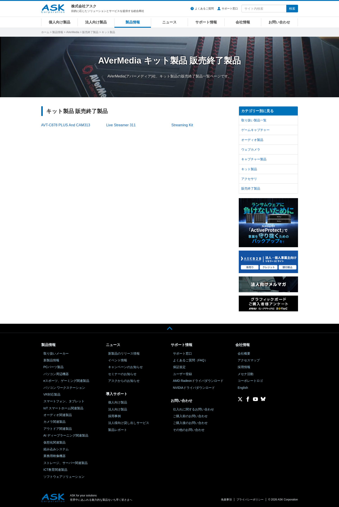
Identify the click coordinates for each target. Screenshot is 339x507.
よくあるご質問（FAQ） (190, 360)
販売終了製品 (90, 32)
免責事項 (226, 499)
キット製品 (249, 169)
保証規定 (179, 367)
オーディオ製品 (252, 140)
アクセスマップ (249, 360)
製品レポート (117, 430)
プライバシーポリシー (250, 499)
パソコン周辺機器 (56, 374)
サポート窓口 (230, 8)
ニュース (169, 22)
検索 (292, 8)
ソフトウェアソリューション (63, 476)
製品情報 (132, 22)
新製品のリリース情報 (124, 353)
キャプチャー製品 (253, 159)
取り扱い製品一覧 (253, 120)
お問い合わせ (279, 22)
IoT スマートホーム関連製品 (63, 408)
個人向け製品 (59, 22)
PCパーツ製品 (53, 367)
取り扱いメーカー (56, 353)
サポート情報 (206, 22)
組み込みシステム (56, 449)
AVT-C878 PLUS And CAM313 (65, 125)
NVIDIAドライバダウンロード (194, 387)
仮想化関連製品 (54, 442)
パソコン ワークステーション (64, 387)
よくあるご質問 (204, 8)
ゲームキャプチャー (255, 130)
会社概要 (244, 353)
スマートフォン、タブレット (63, 401)
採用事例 (114, 416)
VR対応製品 (51, 394)
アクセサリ (249, 179)
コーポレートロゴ (250, 381)
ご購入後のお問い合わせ (190, 423)
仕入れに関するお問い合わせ (193, 409)
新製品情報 (51, 360)
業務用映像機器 (54, 456)
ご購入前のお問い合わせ (190, 416)
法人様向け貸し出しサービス (128, 423)
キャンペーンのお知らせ (125, 367)
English (243, 387)
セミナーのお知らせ (122, 374)
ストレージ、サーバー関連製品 (65, 463)
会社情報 (243, 22)
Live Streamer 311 (121, 125)
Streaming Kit (182, 125)
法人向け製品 (96, 22)
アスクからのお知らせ (124, 381)
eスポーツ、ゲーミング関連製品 (66, 381)
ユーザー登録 (182, 374)
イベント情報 (117, 360)
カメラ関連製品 (54, 421)
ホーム (45, 32)
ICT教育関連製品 (55, 469)
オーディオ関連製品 (57, 415)
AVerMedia (72, 32)
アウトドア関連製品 (57, 428)
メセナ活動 (245, 374)
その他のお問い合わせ (189, 430)
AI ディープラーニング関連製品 (65, 435)
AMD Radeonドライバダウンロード (198, 381)
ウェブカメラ (250, 149)
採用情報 (244, 367)
